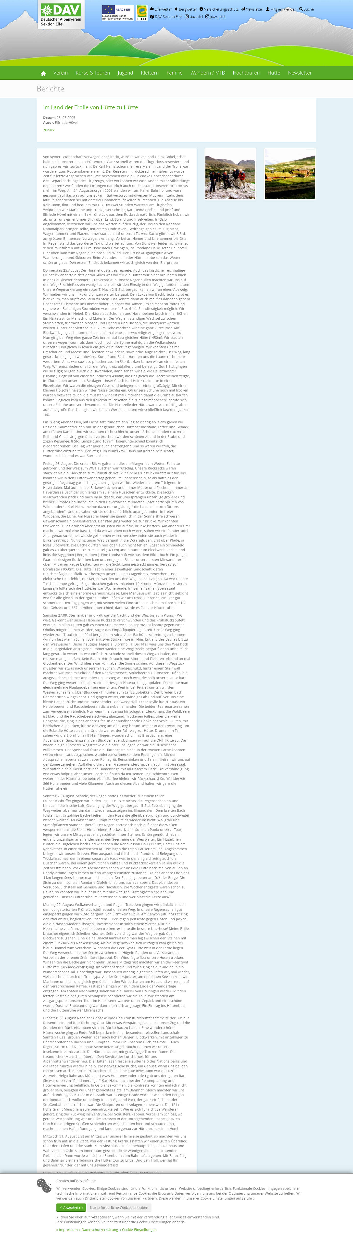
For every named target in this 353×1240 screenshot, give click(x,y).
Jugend (125, 72)
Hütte (274, 72)
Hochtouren (246, 72)
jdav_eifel (215, 16)
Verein (60, 72)
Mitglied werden (281, 9)
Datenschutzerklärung (100, 1229)
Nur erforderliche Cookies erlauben (119, 1207)
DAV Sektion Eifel (166, 16)
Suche (306, 9)
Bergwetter (185, 9)
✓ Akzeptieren (71, 1207)
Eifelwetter (161, 9)
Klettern (150, 72)
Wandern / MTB (207, 72)
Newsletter (252, 9)
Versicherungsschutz (219, 9)
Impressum (68, 1229)
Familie (175, 72)
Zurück (48, 130)
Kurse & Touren (93, 72)
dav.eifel (194, 16)
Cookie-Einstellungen (139, 1229)
